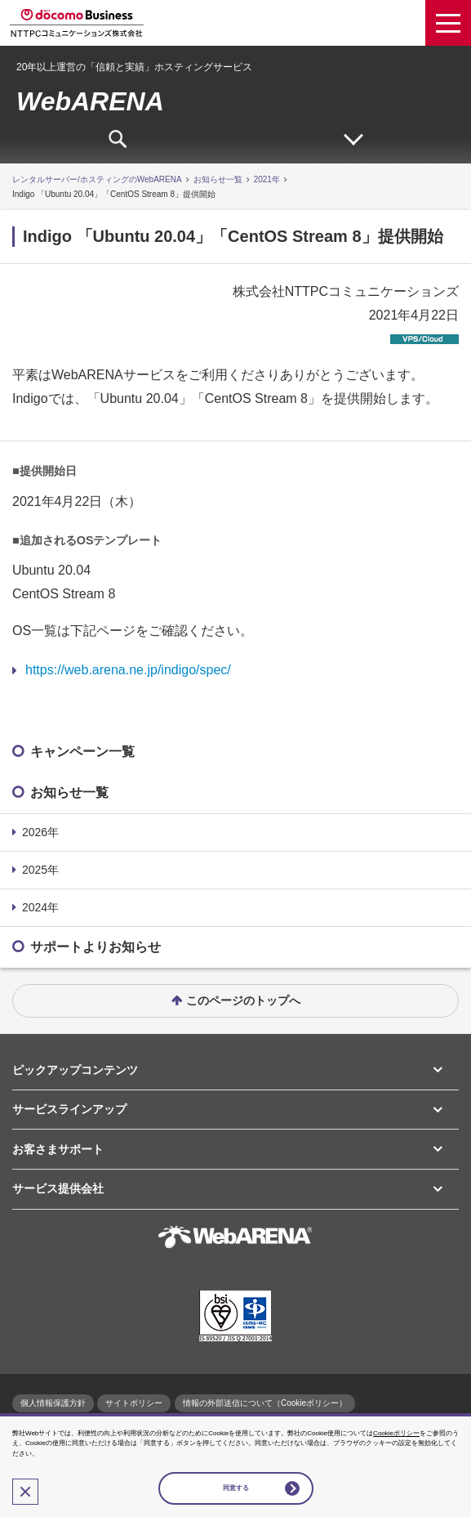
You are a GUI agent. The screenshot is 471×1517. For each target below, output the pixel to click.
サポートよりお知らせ (95, 947)
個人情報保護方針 (53, 1402)
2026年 (40, 832)
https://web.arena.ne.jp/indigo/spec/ (128, 670)
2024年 (40, 907)
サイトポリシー (133, 1402)
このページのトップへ (243, 1000)
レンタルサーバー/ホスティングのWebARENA (97, 179)
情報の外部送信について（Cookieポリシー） (265, 1402)
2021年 (267, 179)
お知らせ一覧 (217, 179)
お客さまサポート (58, 1149)
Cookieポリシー (396, 1433)
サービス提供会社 (58, 1188)
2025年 (40, 869)
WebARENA (90, 101)
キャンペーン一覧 (82, 751)
